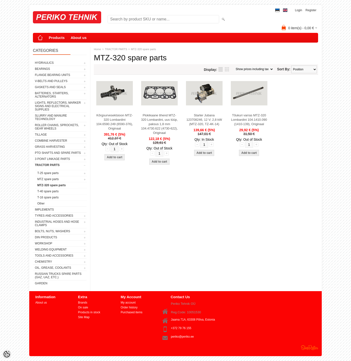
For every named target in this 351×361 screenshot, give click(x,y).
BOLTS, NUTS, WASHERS (52, 231)
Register (310, 10)
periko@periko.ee (182, 336)
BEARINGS (42, 69)
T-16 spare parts (47, 197)
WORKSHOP (43, 243)
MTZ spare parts (48, 179)
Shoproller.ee (309, 347)
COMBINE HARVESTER (51, 140)
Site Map (83, 317)
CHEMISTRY (43, 261)
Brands (82, 302)
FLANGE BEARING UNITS (52, 75)
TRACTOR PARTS (47, 165)
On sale (83, 307)
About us (79, 38)
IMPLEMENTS (44, 209)
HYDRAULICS (44, 63)
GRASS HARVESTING (50, 146)
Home (97, 49)
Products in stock (89, 312)
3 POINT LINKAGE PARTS (52, 159)
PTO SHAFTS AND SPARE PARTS (58, 153)
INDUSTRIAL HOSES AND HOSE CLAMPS (57, 223)
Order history (129, 307)
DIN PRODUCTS (46, 237)
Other (41, 203)
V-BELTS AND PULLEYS (51, 81)
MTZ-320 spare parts (51, 185)
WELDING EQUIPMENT (51, 249)
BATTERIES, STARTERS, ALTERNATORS (52, 95)
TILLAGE (41, 134)
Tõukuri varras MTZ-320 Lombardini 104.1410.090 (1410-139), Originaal (249, 119)
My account (128, 302)
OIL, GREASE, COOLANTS (53, 267)
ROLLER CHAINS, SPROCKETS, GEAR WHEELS (57, 126)
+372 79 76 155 (181, 328)
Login (298, 10)
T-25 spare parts (47, 173)
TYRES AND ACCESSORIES (54, 215)
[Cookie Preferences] (6, 354)
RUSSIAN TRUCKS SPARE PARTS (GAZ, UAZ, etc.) (58, 275)
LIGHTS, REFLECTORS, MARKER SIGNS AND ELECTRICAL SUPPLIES (58, 106)
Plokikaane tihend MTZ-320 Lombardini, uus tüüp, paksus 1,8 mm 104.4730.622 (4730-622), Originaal (159, 124)
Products (57, 38)
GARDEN (41, 283)
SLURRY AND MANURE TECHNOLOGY (51, 117)
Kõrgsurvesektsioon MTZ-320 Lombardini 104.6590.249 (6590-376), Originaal (114, 121)
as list (220, 69)
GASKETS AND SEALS (50, 87)
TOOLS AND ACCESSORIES (54, 255)
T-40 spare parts (47, 191)
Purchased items (131, 312)
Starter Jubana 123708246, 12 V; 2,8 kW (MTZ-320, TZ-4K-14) (204, 119)
